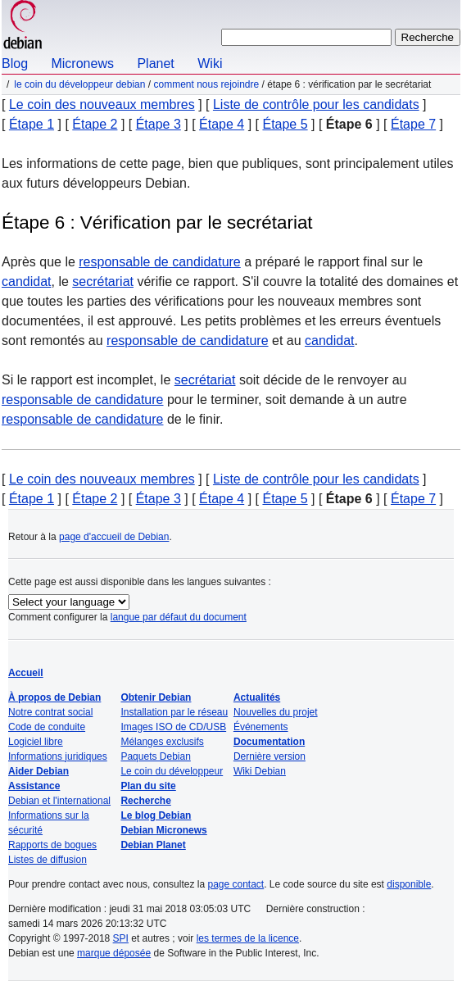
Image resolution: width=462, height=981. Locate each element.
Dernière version (269, 756)
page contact (235, 884)
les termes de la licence (248, 938)
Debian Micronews (163, 830)
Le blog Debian (155, 815)
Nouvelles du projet (275, 712)
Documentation (269, 741)
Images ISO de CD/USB (173, 727)
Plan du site (147, 786)
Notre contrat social (50, 712)
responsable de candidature (159, 262)
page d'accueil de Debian (114, 537)
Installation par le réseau (174, 712)
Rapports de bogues (52, 845)
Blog (15, 63)
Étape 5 (284, 124)
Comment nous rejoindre (206, 84)
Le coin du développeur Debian (79, 84)
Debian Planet (152, 845)
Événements (260, 727)
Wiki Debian (259, 771)
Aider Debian (38, 771)
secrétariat (103, 281)
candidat (27, 281)
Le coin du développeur (171, 771)
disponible (409, 884)
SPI (121, 938)
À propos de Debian (54, 697)
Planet (155, 63)
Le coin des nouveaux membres (102, 104)
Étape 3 (158, 124)
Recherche (145, 800)
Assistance (34, 786)
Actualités (256, 697)
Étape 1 (31, 124)
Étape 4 (221, 124)
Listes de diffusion (47, 859)
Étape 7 (413, 124)
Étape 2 (94, 124)
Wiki (209, 63)
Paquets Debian (155, 756)
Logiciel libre (35, 741)
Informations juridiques (57, 756)
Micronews (82, 63)
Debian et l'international (59, 800)
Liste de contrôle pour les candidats (316, 104)
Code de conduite (46, 727)
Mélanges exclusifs (161, 741)
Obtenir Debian (155, 697)
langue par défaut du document (179, 617)
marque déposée (114, 953)
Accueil (25, 673)
